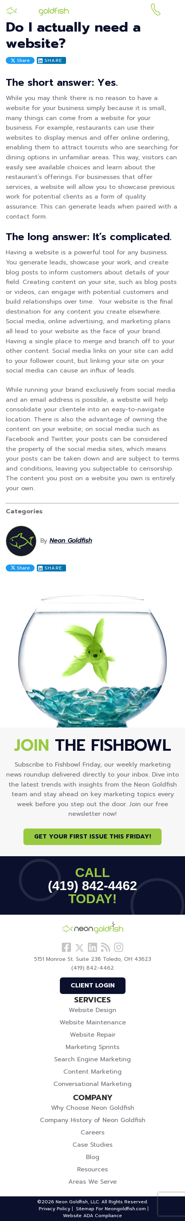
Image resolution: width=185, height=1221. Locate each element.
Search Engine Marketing (92, 1059)
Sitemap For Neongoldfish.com (111, 1208)
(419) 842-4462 (155, 10)
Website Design (92, 1010)
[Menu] (173, 10)
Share (20, 60)
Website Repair (93, 1034)
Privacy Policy (54, 1208)
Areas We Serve (92, 1181)
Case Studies (92, 1144)
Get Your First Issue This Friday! (92, 836)
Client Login (93, 985)
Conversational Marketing (92, 1084)
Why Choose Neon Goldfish (92, 1107)
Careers (92, 1132)
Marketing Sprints (92, 1047)
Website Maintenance (92, 1022)
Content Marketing (92, 1071)
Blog (92, 1157)
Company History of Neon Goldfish (92, 1120)
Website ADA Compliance (92, 1215)
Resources (92, 1169)
